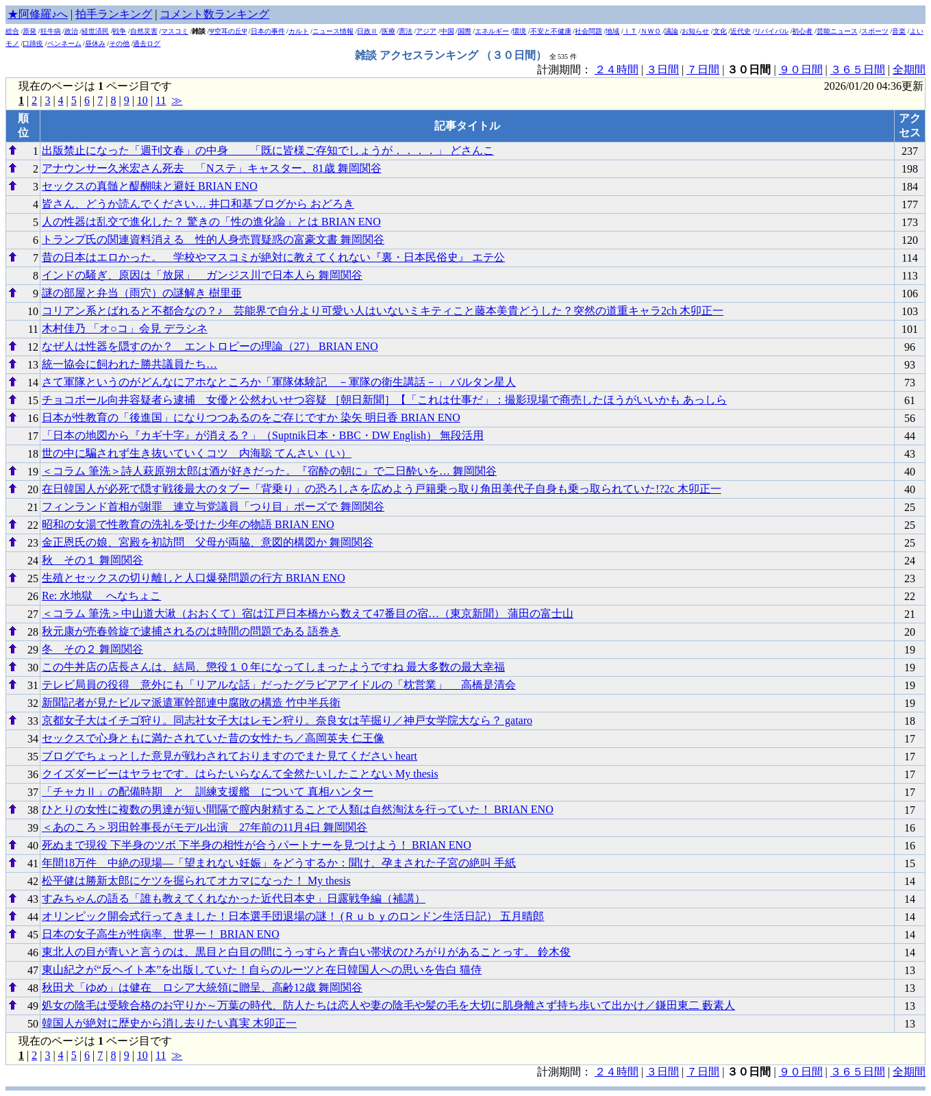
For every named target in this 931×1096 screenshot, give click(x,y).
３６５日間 (857, 69)
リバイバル (771, 31)
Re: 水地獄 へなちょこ (101, 595)
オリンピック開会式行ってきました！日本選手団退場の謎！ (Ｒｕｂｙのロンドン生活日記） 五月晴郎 (293, 916)
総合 (12, 31)
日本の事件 (268, 31)
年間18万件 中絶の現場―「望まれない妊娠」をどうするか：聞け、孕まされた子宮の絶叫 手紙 (279, 863)
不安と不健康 (550, 31)
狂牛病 (50, 31)
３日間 (662, 69)
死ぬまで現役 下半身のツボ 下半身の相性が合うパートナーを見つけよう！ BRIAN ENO (256, 845)
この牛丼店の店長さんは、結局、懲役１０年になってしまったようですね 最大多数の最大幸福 (273, 667)
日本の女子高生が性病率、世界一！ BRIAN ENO (161, 934)
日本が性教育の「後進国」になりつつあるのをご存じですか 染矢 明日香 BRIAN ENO (251, 417)
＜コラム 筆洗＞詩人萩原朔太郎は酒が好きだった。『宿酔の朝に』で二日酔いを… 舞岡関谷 (269, 471)
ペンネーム (64, 43)
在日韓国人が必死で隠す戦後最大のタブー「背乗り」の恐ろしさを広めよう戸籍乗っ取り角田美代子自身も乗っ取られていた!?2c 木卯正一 (381, 489)
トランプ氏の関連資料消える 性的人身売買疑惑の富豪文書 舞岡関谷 (213, 239)
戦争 (119, 31)
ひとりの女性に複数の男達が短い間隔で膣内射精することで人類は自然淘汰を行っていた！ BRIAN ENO (298, 809)
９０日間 (801, 69)
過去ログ (146, 43)
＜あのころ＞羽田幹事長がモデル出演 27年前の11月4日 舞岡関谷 (204, 827)
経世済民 (95, 31)
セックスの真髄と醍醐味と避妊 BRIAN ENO (150, 186)
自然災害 (144, 31)
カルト (298, 31)
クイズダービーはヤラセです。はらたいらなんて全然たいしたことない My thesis (240, 774)
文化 (720, 31)
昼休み (95, 43)
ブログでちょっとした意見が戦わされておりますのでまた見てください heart (229, 756)
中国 (447, 31)
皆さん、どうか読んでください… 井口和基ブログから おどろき (198, 204)
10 (142, 100)
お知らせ (695, 31)
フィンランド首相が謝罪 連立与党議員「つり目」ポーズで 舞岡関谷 (213, 506)
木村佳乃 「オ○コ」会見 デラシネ (125, 328)
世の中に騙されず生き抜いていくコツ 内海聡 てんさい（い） (196, 453)
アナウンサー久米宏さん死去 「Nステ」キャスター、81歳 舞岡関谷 (212, 168)
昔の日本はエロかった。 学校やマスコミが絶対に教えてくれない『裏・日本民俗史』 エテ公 (273, 257)
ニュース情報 (332, 31)
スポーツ (875, 31)
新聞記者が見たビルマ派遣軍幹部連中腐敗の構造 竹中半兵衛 (191, 702)
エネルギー (492, 31)
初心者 (802, 31)
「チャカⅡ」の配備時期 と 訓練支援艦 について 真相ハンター (207, 791)
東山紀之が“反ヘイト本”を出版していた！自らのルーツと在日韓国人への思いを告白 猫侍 (262, 969)
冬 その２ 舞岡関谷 (92, 649)
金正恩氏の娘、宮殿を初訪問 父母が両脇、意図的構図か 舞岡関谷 (207, 542)
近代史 (740, 31)
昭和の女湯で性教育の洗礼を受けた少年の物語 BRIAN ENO (188, 524)
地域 (612, 31)
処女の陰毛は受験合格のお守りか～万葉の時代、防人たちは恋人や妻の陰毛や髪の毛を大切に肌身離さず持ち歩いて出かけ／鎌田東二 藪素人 (388, 1005)
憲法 (405, 31)
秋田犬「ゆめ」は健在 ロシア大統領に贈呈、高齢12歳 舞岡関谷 (202, 987)
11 (161, 100)
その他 (119, 43)
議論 (671, 31)
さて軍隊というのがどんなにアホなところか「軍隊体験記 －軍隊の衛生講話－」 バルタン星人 (279, 382)
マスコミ (174, 31)
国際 (464, 31)
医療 (388, 31)
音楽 (899, 31)
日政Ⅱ (367, 31)
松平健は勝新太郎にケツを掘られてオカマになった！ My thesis (196, 880)
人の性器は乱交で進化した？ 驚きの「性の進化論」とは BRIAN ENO (211, 221)
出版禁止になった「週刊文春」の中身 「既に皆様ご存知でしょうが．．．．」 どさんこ (268, 150)
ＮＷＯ (651, 31)
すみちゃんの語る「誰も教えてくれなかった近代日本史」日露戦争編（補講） (233, 898)
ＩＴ (630, 31)
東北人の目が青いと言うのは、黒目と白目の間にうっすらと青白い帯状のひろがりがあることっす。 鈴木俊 (306, 952)
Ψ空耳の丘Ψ (228, 31)
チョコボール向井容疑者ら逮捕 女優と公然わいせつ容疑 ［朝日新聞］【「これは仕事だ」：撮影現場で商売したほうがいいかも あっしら (384, 400)
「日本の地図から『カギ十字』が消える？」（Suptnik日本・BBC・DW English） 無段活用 (263, 435)
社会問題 (588, 31)
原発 (29, 31)
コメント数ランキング (214, 14)
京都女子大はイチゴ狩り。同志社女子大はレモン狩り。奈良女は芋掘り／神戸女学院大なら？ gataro (287, 720)
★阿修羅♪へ (38, 14)
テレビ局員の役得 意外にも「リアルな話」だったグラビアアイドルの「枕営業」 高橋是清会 (279, 684)
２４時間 (616, 69)
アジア (426, 31)
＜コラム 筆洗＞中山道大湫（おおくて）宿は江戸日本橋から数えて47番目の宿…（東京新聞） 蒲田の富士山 (307, 613)
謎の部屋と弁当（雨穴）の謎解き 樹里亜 (142, 293)
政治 (71, 31)
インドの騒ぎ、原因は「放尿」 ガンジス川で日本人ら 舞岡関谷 (202, 275)
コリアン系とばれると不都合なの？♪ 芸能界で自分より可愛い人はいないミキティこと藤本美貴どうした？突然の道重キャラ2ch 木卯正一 (382, 310)
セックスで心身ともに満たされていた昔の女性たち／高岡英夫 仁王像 (213, 738)
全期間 (909, 69)
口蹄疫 (33, 43)
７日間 (702, 69)
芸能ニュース (837, 31)
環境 (519, 31)
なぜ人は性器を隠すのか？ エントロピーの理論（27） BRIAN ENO (210, 346)
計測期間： (566, 1072)
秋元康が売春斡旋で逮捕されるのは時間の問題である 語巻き (191, 631)
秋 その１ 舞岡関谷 (92, 560)
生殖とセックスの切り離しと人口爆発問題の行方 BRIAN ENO (193, 578)
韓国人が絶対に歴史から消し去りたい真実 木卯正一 (169, 1023)
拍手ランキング (113, 14)
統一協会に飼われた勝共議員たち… (129, 364)
